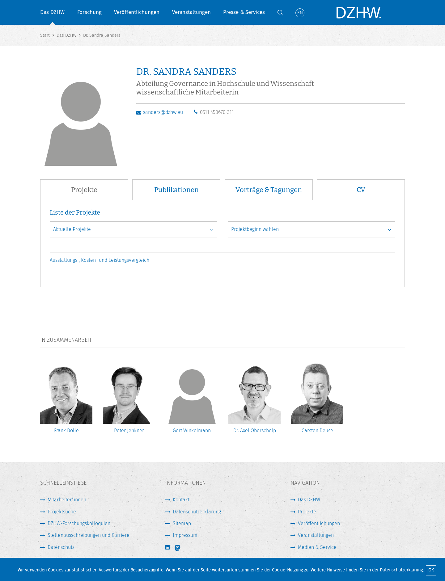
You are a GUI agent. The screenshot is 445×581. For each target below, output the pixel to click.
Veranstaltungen (191, 12)
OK (431, 570)
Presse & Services (244, 12)
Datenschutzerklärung (401, 570)
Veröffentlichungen (136, 12)
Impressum (185, 535)
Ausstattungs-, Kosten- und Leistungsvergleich (99, 260)
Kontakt (181, 500)
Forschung (89, 12)
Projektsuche (62, 512)
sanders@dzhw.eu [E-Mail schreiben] (163, 112)
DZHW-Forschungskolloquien (79, 523)
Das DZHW (52, 12)
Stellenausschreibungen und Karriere (88, 535)
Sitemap (182, 523)
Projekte (307, 512)
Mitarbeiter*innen (67, 500)
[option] (66, 401)
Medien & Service (317, 547)
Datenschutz (61, 547)
